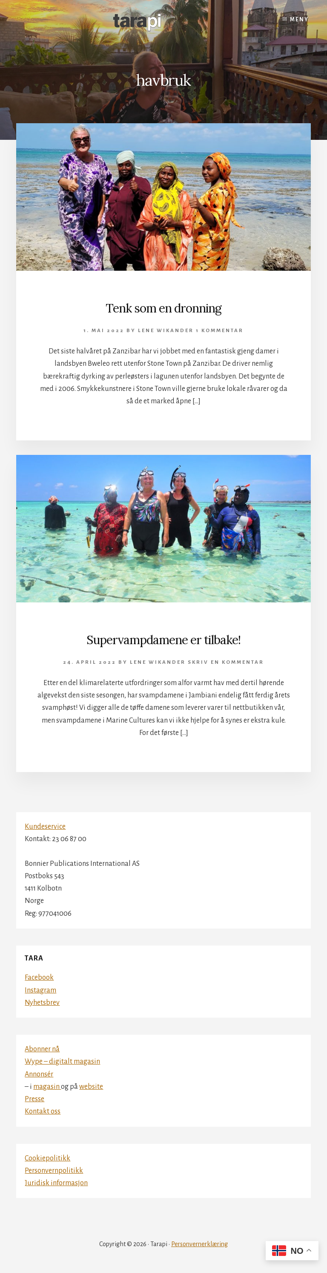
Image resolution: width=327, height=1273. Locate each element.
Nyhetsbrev (42, 1003)
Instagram (40, 990)
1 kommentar (220, 330)
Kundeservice (45, 826)
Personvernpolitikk (54, 1171)
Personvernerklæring (199, 1244)
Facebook (39, 977)
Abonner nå (42, 1049)
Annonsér (39, 1074)
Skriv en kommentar (226, 662)
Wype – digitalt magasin (62, 1061)
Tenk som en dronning (163, 308)
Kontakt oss (42, 1111)
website (91, 1087)
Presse (34, 1099)
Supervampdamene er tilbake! (163, 640)
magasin (47, 1087)
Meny (299, 20)
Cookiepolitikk (47, 1158)
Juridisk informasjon (56, 1183)
